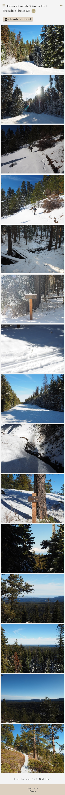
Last (48, 778)
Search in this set (20, 19)
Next (41, 778)
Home (11, 6)
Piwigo (32, 790)
